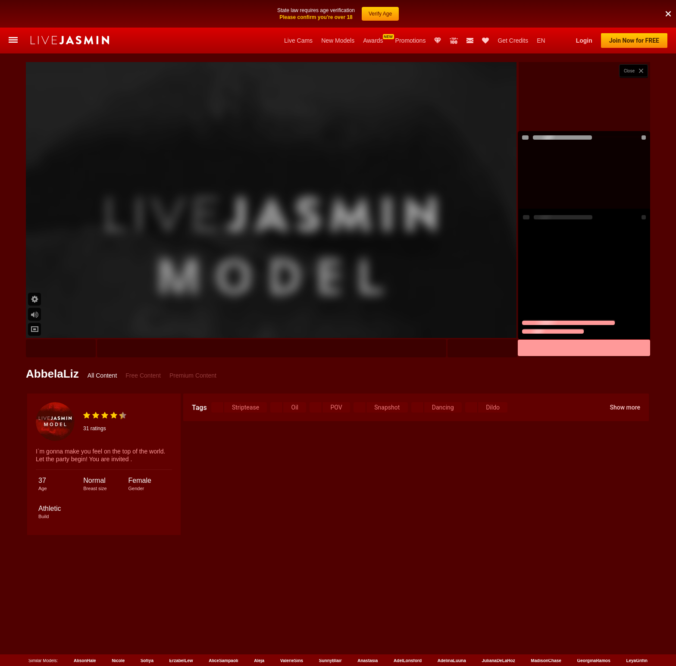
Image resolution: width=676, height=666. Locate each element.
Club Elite (437, 40)
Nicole (118, 660)
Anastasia (367, 660)
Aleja (259, 660)
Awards (373, 40)
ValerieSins (291, 660)
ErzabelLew (181, 660)
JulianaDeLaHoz (498, 660)
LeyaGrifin (636, 660)
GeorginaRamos (593, 660)
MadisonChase (546, 660)
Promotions (410, 40)
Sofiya (147, 660)
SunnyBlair (330, 660)
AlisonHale (85, 660)
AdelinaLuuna (452, 660)
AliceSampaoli (223, 660)
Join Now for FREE (634, 40)
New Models (337, 40)
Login (584, 40)
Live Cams (298, 40)
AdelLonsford (408, 660)
